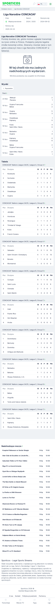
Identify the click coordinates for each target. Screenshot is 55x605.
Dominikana (11, 339)
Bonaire (10, 259)
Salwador (10, 250)
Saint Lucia (11, 284)
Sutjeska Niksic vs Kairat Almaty (13, 535)
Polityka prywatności (29, 596)
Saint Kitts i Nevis (13, 418)
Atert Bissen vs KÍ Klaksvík (12, 519)
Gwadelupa (11, 191)
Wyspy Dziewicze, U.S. (16, 377)
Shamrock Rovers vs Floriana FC (13, 504)
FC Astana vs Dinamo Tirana (12, 540)
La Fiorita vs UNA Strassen (11, 492)
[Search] (34, 3)
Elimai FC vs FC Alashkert (11, 551)
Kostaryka (11, 174)
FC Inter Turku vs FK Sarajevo (12, 546)
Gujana (10, 196)
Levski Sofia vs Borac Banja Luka (14, 477)
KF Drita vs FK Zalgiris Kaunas (13, 487)
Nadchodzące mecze (12, 446)
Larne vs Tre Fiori (8, 498)
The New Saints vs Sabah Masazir (14, 482)
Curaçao (10, 280)
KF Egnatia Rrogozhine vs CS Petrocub (16, 530)
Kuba (9, 230)
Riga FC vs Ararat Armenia (11, 466)
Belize (9, 393)
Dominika (10, 347)
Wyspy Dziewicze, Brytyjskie (17, 427)
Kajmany (10, 423)
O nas (11, 596)
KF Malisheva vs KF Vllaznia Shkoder (15, 509)
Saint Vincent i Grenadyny (17, 255)
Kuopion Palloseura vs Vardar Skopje (15, 450)
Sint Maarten (12, 318)
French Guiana (12, 234)
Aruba (9, 322)
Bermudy (10, 343)
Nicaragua (11, 221)
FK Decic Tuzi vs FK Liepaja (12, 525)
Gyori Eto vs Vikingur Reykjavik (13, 471)
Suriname (10, 178)
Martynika (11, 187)
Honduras (11, 216)
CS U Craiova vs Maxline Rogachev (14, 514)
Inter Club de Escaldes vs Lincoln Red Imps (16, 455)
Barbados (11, 368)
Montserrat (11, 264)
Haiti (9, 309)
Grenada (10, 289)
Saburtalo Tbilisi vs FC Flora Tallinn (14, 461)
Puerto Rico (11, 314)
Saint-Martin (12, 293)
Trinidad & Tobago (14, 225)
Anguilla (10, 397)
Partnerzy (42, 596)
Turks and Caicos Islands (16, 402)
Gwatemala (11, 183)
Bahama (10, 372)
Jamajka (10, 212)
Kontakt (17, 596)
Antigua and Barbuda (15, 352)
